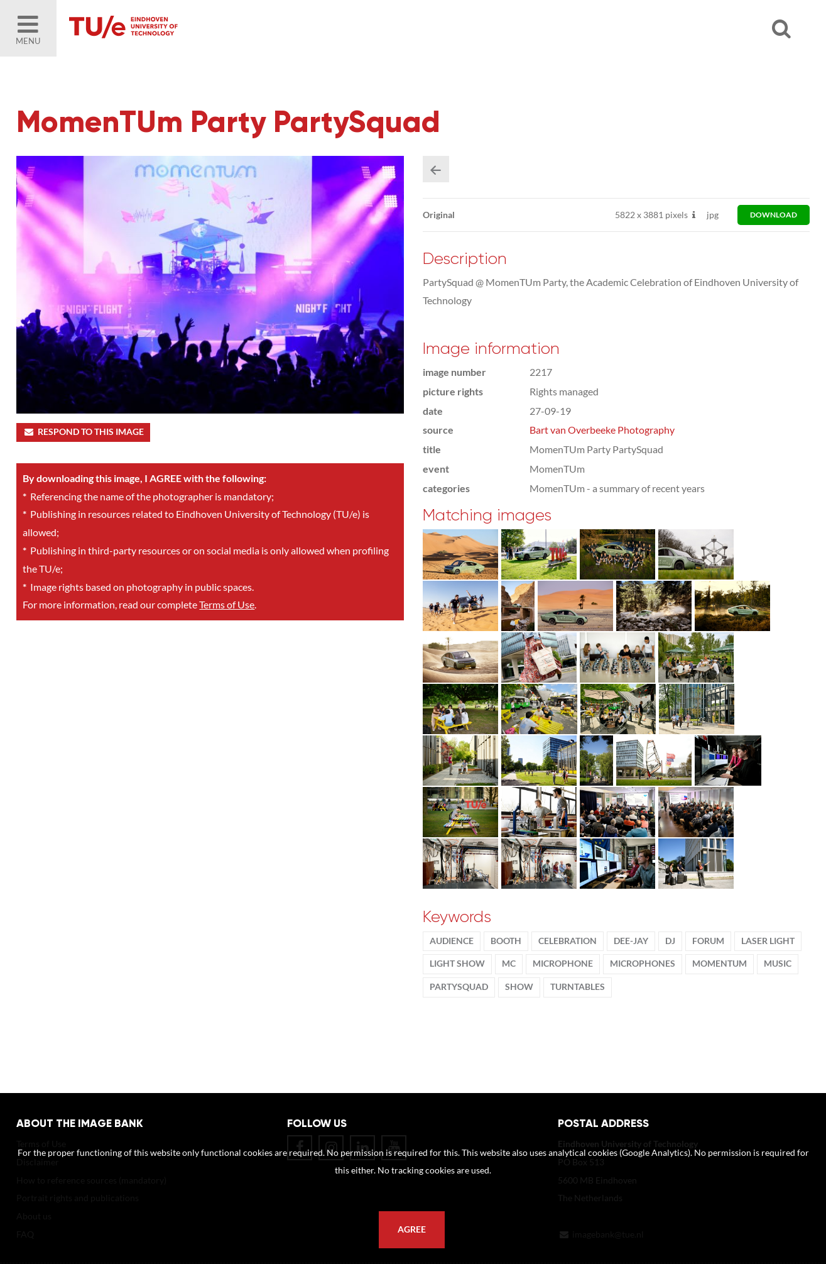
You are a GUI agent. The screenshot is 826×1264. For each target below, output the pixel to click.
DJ (670, 941)
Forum (708, 941)
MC (509, 964)
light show (457, 964)
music (777, 964)
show (519, 987)
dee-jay (631, 941)
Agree (412, 1229)
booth (506, 941)
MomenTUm (719, 964)
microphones (642, 964)
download (773, 214)
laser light (768, 941)
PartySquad (459, 987)
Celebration (567, 941)
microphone (563, 964)
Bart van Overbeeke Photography (602, 430)
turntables (577, 987)
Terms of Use (226, 604)
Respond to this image (83, 432)
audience (452, 941)
